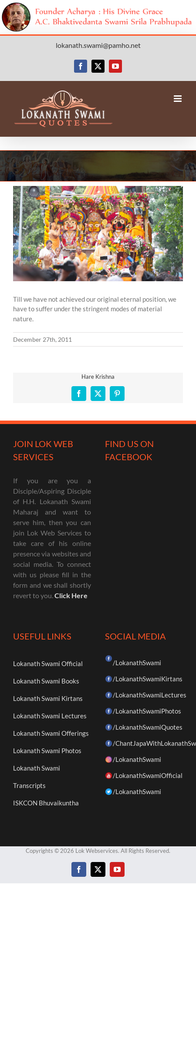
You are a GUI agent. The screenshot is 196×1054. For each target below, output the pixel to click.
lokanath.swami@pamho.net (98, 45)
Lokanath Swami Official (48, 663)
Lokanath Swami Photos (47, 750)
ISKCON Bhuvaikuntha (46, 803)
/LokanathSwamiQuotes (147, 727)
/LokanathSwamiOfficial (147, 775)
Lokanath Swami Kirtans (48, 698)
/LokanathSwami (137, 663)
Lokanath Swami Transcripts (36, 776)
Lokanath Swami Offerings (51, 733)
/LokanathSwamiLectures (149, 695)
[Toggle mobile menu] (178, 98)
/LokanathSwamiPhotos (147, 711)
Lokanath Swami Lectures (50, 716)
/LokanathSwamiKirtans (147, 679)
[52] (98, 233)
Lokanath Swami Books (46, 681)
